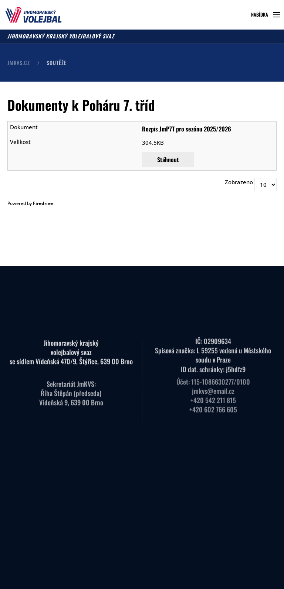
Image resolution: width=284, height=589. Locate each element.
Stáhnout (168, 159)
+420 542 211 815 (213, 394)
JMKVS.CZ (18, 62)
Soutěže (57, 62)
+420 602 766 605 (213, 403)
